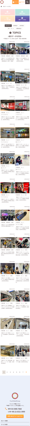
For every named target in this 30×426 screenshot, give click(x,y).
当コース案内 (4, 420)
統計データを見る (7, 6)
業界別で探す (22, 12)
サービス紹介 (4, 424)
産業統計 (15, 25)
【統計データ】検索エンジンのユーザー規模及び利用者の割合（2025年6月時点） (7, 273)
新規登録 (22, 2)
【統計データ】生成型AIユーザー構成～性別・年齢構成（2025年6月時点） (7, 81)
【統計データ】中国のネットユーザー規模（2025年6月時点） (22, 355)
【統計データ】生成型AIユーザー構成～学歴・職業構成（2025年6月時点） (22, 53)
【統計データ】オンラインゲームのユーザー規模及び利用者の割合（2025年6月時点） (22, 163)
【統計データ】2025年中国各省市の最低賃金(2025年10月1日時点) (7, 246)
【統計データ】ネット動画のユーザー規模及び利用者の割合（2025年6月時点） (7, 163)
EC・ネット (11, 28)
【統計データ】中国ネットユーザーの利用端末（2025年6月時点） (7, 328)
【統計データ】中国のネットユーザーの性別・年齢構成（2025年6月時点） (22, 328)
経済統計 (22, 25)
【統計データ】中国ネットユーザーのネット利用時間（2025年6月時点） (22, 301)
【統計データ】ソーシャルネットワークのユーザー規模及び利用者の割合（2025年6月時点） (22, 246)
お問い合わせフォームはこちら (15, 416)
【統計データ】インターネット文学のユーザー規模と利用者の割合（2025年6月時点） (22, 136)
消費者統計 (19, 28)
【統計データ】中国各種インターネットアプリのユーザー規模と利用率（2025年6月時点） (7, 301)
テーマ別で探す (7, 19)
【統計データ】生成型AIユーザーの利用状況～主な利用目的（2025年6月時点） (22, 81)
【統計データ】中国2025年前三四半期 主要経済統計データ (7, 218)
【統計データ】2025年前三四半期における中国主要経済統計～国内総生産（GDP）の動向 (7, 53)
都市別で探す (7, 12)
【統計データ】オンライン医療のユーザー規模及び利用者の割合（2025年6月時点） (22, 108)
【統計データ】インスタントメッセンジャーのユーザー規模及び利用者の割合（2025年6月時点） (22, 273)
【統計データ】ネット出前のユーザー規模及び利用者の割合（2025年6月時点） (7, 191)
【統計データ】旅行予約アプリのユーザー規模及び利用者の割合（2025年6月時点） (7, 136)
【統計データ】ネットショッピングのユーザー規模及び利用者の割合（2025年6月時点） (22, 191)
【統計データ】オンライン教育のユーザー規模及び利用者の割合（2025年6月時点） (7, 108)
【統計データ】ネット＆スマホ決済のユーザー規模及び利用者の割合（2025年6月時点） (22, 218)
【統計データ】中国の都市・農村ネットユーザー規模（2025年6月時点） (7, 355)
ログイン (15, 2)
